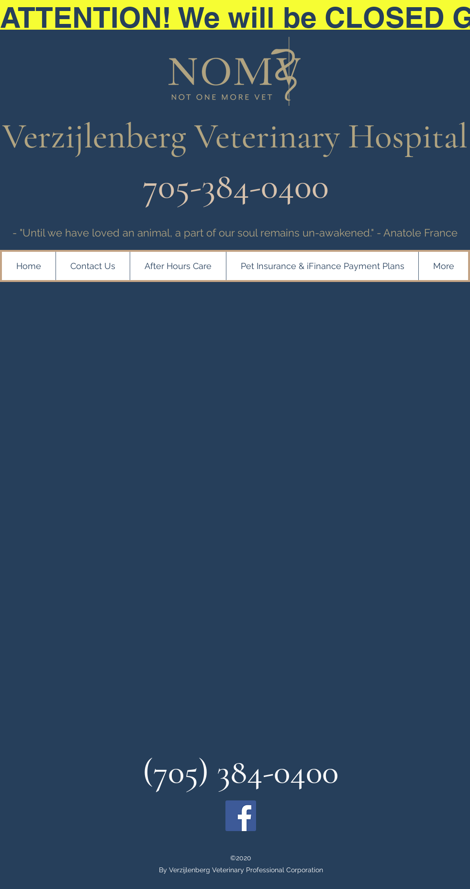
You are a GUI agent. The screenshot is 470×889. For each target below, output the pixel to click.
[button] (322, 266)
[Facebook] (240, 815)
